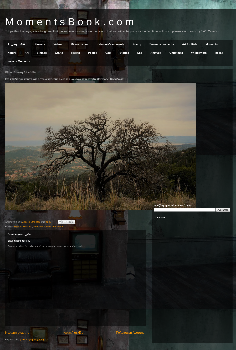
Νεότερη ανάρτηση (18, 332)
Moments (212, 44)
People (92, 52)
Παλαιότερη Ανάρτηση (131, 332)
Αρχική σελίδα (17, 44)
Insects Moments (19, 61)
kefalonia (27, 226)
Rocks (219, 52)
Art (27, 52)
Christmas (176, 52)
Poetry (137, 44)
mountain (38, 226)
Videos (57, 44)
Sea (139, 52)
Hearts (75, 52)
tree (54, 226)
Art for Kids (189, 44)
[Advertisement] (40, 112)
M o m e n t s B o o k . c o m (69, 21)
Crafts (59, 52)
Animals (155, 52)
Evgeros (18, 226)
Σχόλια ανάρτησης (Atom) (31, 339)
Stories (124, 52)
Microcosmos (79, 44)
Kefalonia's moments (110, 44)
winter (60, 226)
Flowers (40, 44)
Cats (108, 52)
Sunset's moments (162, 44)
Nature (12, 52)
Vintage (42, 52)
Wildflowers (199, 52)
